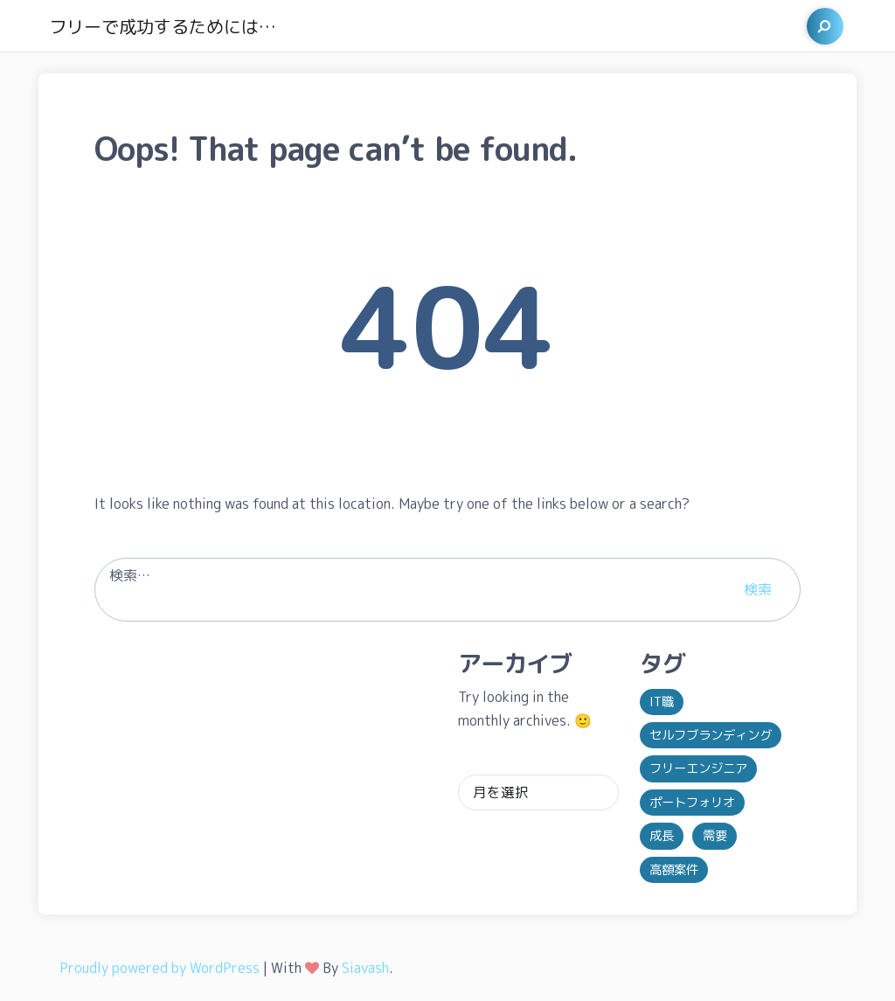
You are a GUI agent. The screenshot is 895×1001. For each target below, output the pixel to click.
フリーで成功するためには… (162, 26)
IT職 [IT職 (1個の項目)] (661, 702)
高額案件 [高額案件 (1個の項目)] (673, 870)
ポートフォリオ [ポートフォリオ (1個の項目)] (692, 802)
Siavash (365, 967)
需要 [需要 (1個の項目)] (715, 836)
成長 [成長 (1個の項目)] (661, 836)
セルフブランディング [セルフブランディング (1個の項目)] (710, 735)
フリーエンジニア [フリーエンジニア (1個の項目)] (698, 768)
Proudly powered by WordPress (159, 967)
